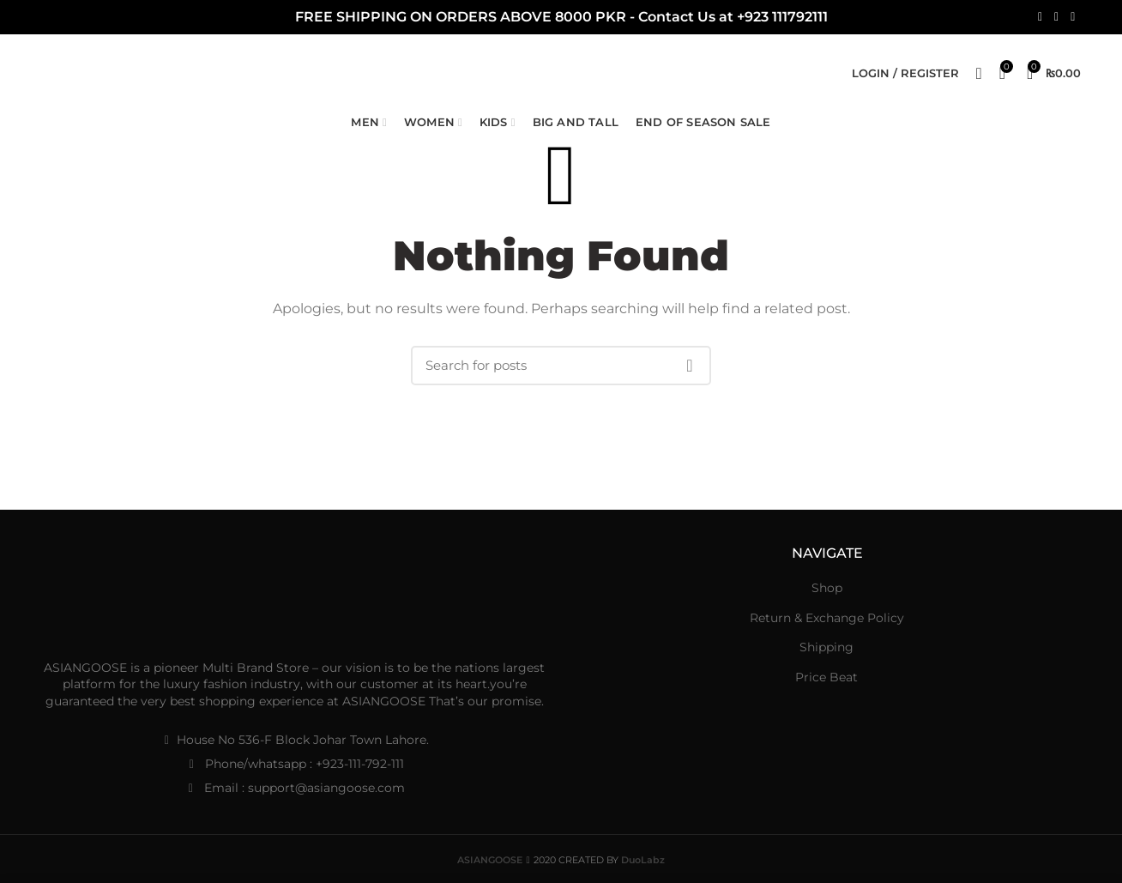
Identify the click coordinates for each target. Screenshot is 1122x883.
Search (689, 365)
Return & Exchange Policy (827, 618)
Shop (826, 588)
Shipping (826, 647)
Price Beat (826, 677)
